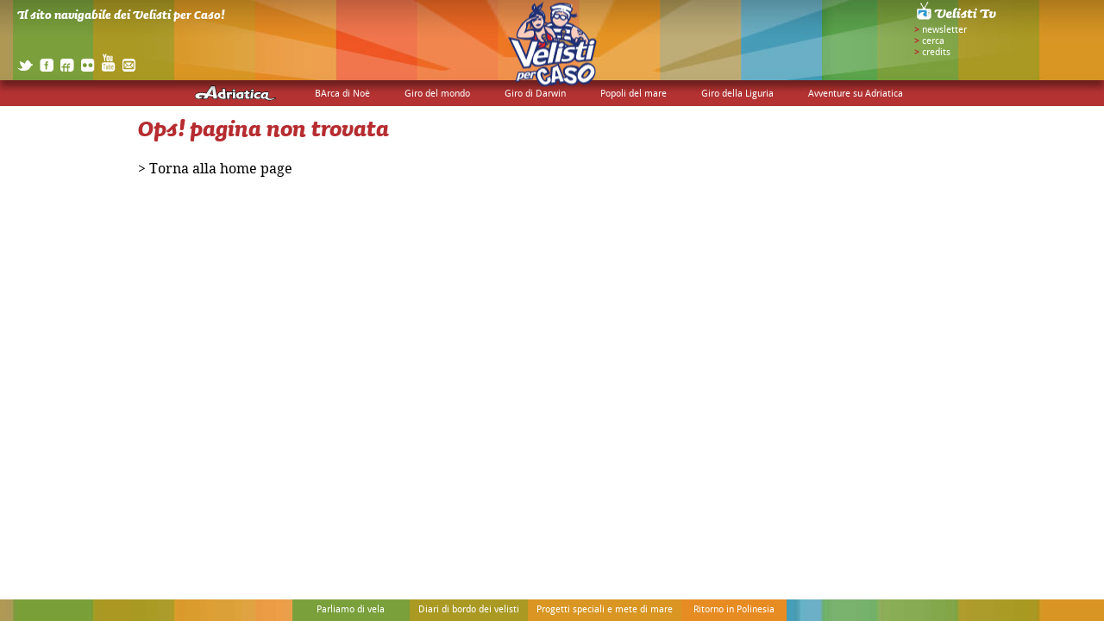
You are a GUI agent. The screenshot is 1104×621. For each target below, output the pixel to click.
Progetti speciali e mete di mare (604, 610)
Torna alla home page (220, 169)
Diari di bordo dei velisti (468, 610)
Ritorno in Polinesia (734, 610)
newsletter (944, 30)
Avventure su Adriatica (855, 94)
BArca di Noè (342, 94)
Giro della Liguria (737, 94)
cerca (933, 41)
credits (936, 52)
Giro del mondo (437, 94)
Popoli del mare (633, 94)
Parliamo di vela (351, 610)
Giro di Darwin (535, 94)
